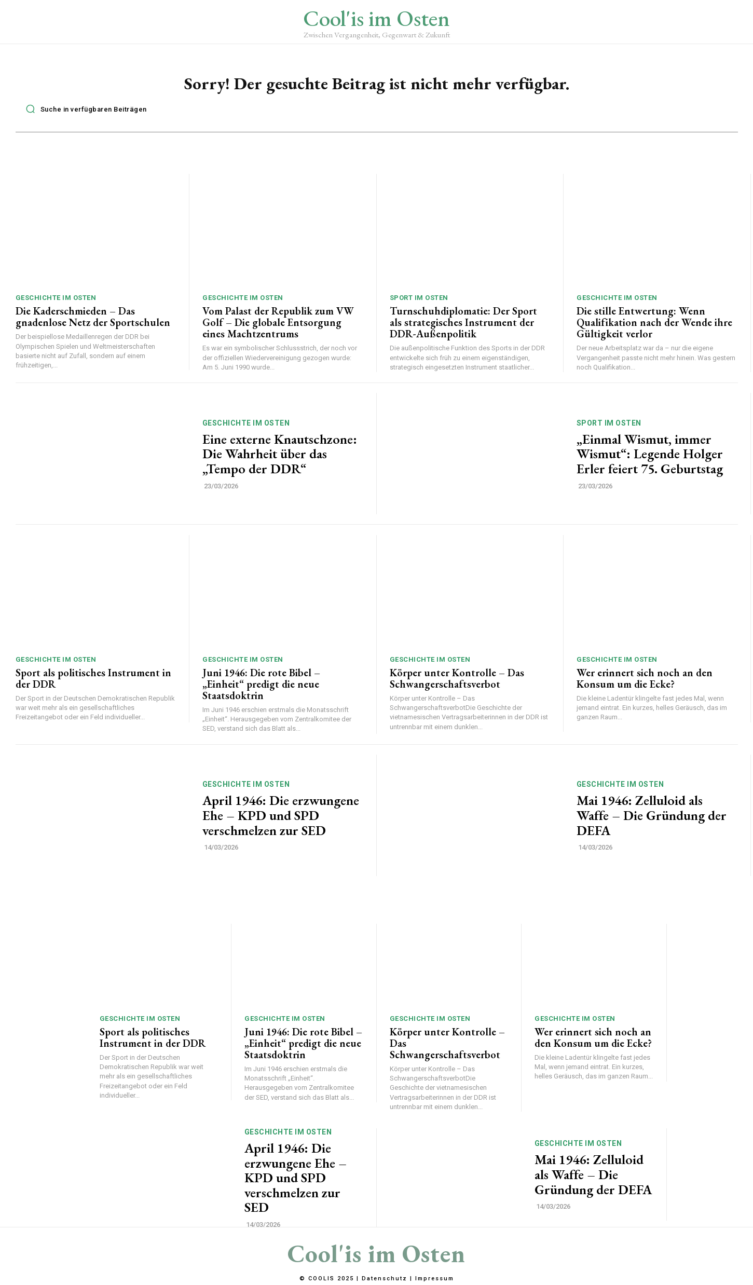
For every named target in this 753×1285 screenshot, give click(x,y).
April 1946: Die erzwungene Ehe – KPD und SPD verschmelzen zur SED (280, 820)
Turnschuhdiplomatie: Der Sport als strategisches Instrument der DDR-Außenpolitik (463, 327)
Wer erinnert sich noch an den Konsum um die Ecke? (645, 683)
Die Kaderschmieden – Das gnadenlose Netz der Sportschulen (93, 321)
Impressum (434, 1279)
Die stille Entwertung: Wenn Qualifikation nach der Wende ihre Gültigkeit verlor (654, 327)
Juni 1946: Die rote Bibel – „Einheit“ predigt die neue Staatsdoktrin (261, 689)
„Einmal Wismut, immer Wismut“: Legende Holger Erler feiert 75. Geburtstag (650, 458)
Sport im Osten (419, 302)
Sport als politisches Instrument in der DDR (93, 683)
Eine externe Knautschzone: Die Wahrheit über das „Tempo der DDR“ (279, 458)
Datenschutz (384, 1279)
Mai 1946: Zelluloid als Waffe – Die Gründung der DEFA (652, 820)
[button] (84, 114)
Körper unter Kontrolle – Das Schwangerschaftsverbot (457, 683)
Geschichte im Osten (56, 302)
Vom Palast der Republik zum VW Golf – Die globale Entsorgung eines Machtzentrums (278, 327)
